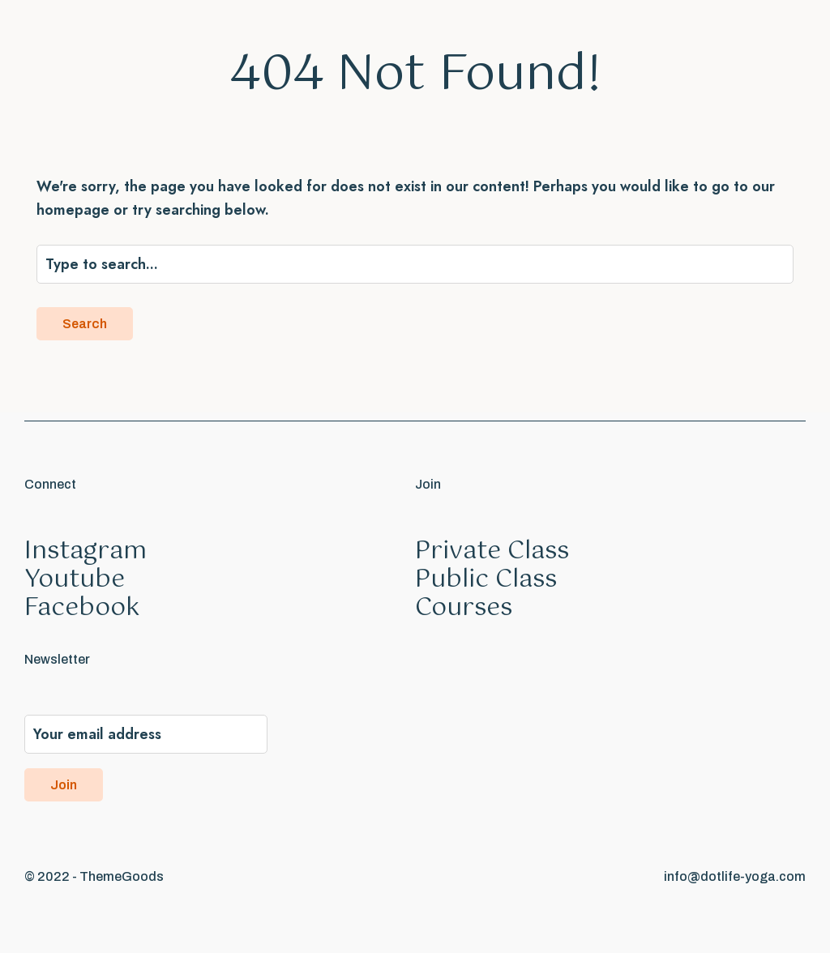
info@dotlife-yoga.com (735, 876)
